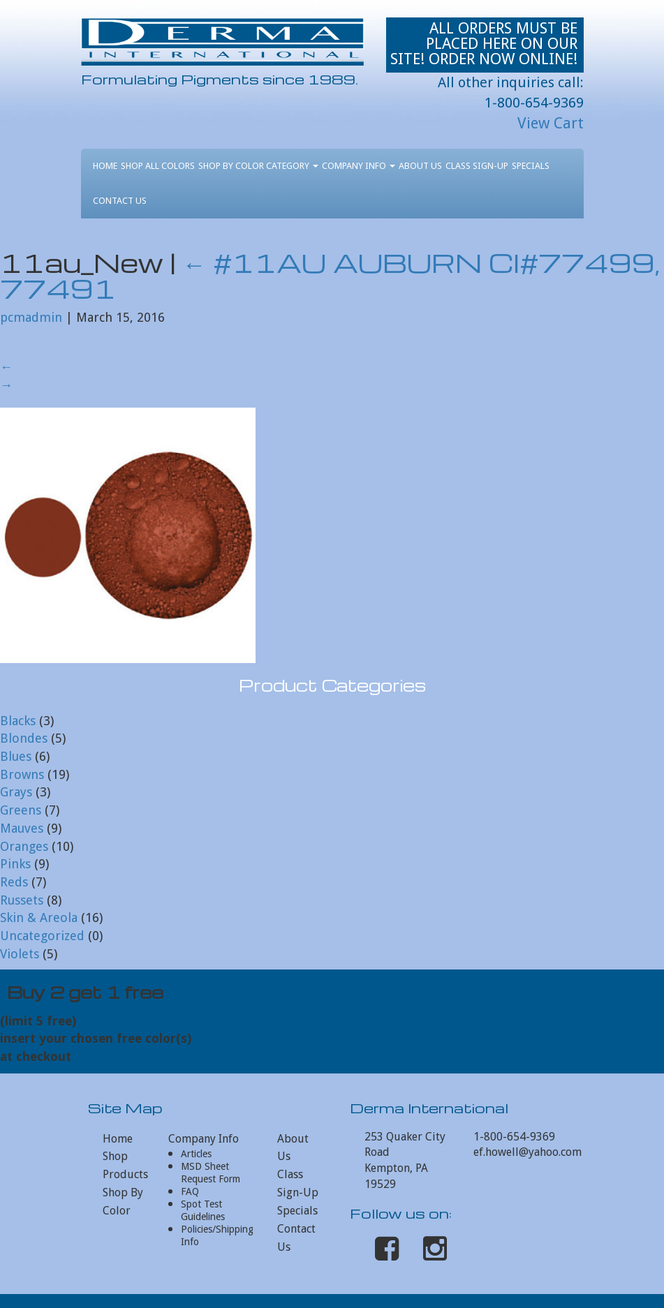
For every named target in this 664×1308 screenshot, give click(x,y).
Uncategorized (42, 935)
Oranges (24, 846)
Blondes (23, 738)
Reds (14, 882)
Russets (21, 900)
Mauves (21, 828)
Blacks (18, 720)
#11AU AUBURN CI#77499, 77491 (330, 275)
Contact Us (120, 200)
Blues (15, 756)
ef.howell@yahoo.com (527, 1152)
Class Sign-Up (476, 166)
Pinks (15, 863)
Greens (20, 810)
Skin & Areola (39, 917)
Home (105, 166)
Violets (19, 953)
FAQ (190, 1191)
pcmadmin (31, 317)
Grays (16, 792)
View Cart (550, 123)
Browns (22, 774)
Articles (196, 1153)
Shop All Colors (158, 166)
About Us (420, 166)
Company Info (358, 166)
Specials (530, 166)
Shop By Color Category (258, 166)
